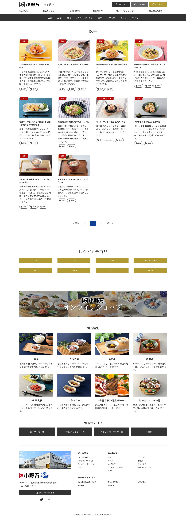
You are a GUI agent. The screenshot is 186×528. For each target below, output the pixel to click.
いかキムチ (74, 409)
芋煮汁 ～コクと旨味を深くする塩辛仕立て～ (73, 183)
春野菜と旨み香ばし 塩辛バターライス (73, 123)
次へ (111, 225)
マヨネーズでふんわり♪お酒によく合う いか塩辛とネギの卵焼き (34, 123)
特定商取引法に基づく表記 (88, 491)
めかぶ (123, 17)
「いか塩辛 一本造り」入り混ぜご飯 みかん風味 (35, 183)
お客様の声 (98, 10)
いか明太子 (36, 409)
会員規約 (81, 494)
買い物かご (159, 4)
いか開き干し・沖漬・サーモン (112, 409)
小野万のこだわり (155, 10)
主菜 (59, 17)
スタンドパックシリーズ (111, 440)
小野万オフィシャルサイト (45, 501)
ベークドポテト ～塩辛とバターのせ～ (111, 123)
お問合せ (111, 494)
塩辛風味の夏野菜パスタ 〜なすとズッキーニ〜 (150, 66)
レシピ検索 (141, 4)
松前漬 (150, 368)
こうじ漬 (111, 17)
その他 (135, 17)
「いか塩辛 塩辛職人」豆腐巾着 (149, 121)
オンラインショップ (125, 10)
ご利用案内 (75, 10)
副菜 (69, 17)
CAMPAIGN (24, 10)
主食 (50, 17)
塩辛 (100, 17)
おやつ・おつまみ (84, 17)
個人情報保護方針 (115, 491)
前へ (75, 225)
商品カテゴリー (49, 10)
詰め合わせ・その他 (149, 409)
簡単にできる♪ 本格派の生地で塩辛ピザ (73, 66)
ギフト (110, 479)
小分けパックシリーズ (74, 440)
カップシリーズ (37, 440)
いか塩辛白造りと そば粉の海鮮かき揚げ (111, 66)
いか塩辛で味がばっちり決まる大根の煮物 (34, 66)
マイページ (122, 4)
